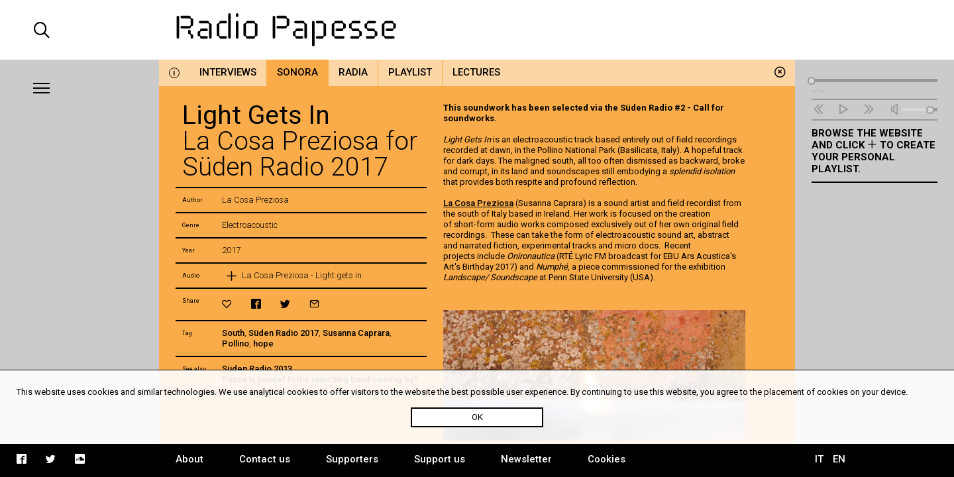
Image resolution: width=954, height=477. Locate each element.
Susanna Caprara (356, 333)
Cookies (606, 459)
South (233, 333)
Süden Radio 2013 (257, 369)
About (189, 459)
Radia (353, 72)
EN (839, 459)
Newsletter (526, 459)
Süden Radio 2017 (283, 333)
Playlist (410, 72)
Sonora (297, 72)
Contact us (264, 459)
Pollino (235, 343)
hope (263, 343)
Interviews (227, 72)
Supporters (352, 459)
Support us (439, 459)
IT (819, 459)
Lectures (476, 72)
